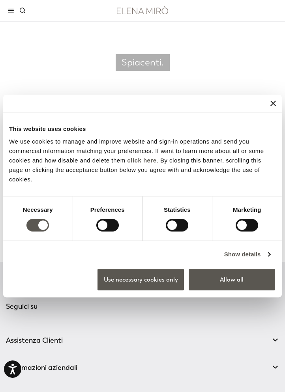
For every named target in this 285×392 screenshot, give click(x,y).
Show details (242, 254)
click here (141, 160)
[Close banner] (273, 103)
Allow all (232, 280)
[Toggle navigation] (12, 10)
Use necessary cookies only (141, 280)
